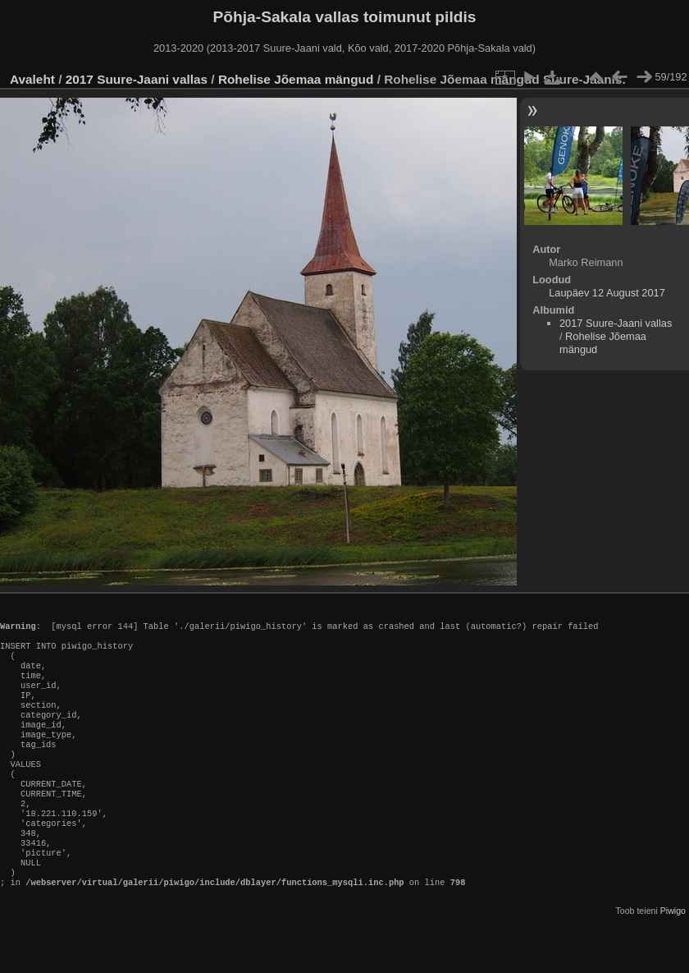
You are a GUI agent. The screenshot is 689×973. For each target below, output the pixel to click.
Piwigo (673, 960)
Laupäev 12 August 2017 (607, 293)
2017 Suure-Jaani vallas (137, 79)
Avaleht (32, 79)
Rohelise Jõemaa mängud (296, 79)
